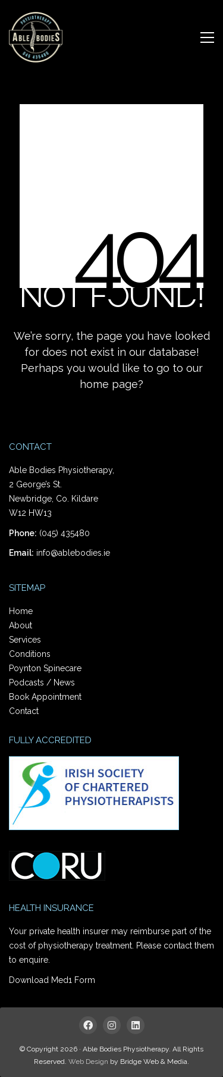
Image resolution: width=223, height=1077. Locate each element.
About (20, 625)
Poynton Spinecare (45, 668)
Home (21, 611)
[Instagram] (112, 1025)
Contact (24, 711)
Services (25, 639)
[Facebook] (88, 1025)
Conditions (30, 654)
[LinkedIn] (136, 1025)
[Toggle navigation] (207, 37)
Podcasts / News (42, 682)
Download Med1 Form (52, 980)
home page (109, 384)
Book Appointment (45, 697)
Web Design (88, 1061)
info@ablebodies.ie (73, 553)
